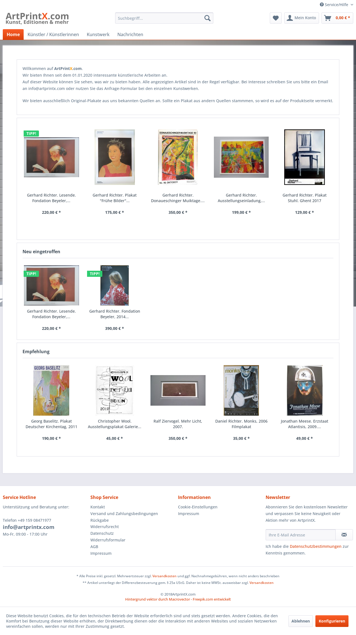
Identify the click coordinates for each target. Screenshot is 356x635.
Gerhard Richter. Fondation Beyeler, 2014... (114, 313)
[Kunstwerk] (98, 34)
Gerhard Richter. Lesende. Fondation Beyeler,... (51, 313)
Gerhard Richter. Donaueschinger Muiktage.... (178, 197)
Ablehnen (300, 621)
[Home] (13, 34)
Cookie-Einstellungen (197, 506)
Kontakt (97, 506)
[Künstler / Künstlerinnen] (53, 34)
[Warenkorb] (337, 18)
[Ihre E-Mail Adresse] (301, 534)
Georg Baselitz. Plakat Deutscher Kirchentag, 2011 (51, 423)
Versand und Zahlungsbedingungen (124, 513)
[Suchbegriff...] (164, 18)
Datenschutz (102, 533)
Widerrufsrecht (104, 526)
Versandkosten (164, 576)
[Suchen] (207, 18)
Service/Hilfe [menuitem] (334, 4)
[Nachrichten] (130, 34)
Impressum (101, 553)
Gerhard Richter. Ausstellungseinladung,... (241, 197)
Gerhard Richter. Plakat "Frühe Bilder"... (115, 197)
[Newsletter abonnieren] (344, 534)
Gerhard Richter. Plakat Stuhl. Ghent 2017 (305, 197)
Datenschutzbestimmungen (316, 546)
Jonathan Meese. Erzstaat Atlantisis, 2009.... (304, 423)
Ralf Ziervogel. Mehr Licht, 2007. (178, 423)
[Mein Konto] (301, 18)
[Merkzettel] (276, 18)
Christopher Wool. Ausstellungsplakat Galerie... (114, 423)
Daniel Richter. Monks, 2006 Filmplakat (241, 423)
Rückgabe (99, 520)
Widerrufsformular (107, 540)
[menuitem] (164, 18)
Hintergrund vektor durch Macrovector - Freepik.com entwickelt (178, 599)
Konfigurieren (332, 621)
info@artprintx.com (29, 527)
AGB (94, 546)
